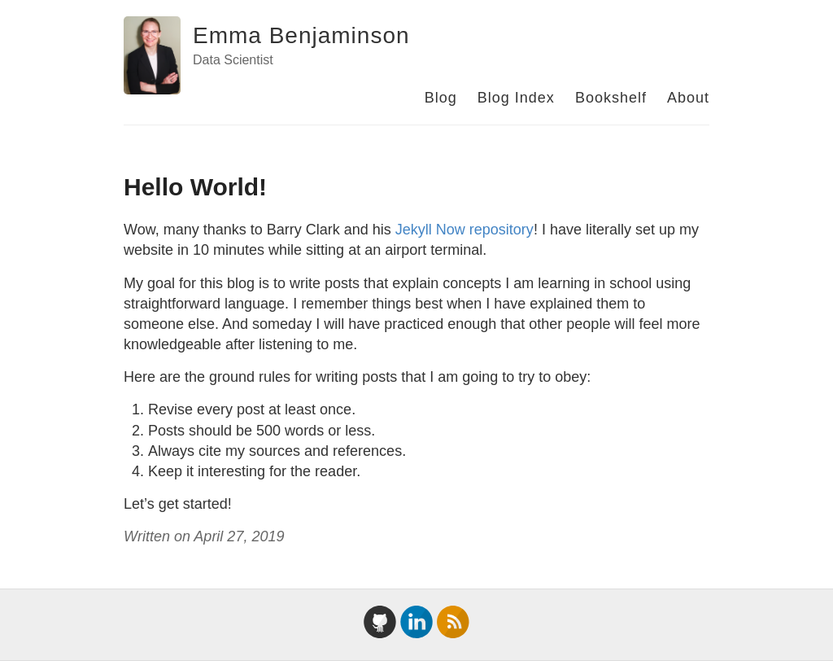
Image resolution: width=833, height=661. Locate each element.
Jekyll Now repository (464, 229)
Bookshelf (611, 98)
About (688, 98)
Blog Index (516, 98)
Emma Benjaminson (301, 35)
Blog (441, 98)
